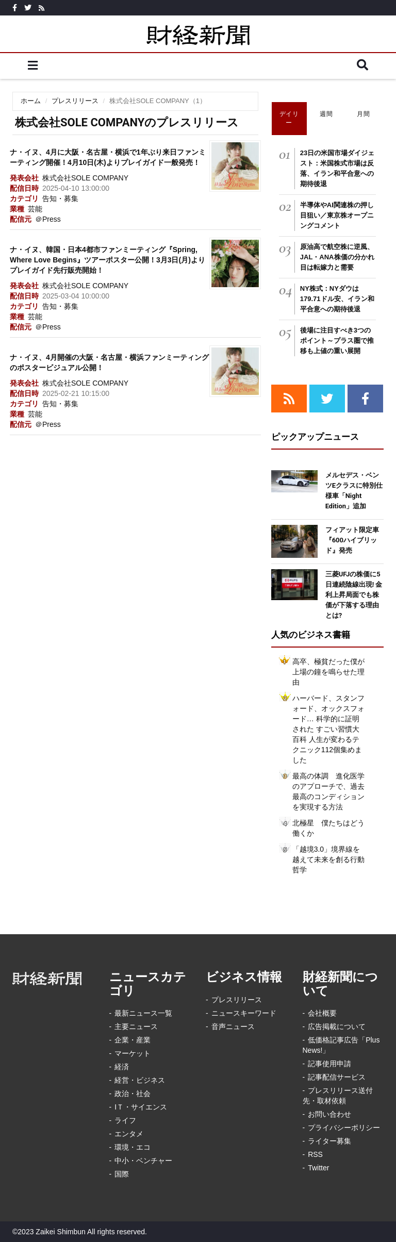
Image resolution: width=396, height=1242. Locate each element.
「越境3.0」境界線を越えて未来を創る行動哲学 (328, 859)
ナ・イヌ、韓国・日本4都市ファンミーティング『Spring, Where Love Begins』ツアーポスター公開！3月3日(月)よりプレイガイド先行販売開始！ (107, 259)
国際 (121, 1174)
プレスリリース (75, 101)
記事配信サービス (337, 1077)
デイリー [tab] (289, 118)
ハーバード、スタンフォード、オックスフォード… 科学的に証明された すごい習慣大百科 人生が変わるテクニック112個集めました (328, 729)
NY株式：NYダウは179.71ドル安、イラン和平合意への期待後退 (337, 299)
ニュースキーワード (243, 1013)
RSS (315, 1154)
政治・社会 (132, 1093)
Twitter (318, 1168)
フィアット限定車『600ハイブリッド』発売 (352, 540)
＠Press (48, 219)
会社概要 (322, 1013)
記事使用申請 (329, 1063)
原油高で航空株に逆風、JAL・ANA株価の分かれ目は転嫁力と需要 (337, 257)
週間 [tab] (326, 114)
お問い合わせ (329, 1114)
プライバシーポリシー (344, 1127)
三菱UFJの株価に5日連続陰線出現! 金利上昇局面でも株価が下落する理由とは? (354, 594)
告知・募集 (60, 198)
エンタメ (128, 1134)
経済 (121, 1067)
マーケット (132, 1053)
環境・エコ (132, 1147)
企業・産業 (132, 1040)
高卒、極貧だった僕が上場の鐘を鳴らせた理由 (328, 671)
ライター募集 (329, 1141)
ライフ (125, 1120)
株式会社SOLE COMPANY (85, 178)
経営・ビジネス (139, 1080)
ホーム (31, 101)
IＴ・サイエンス (140, 1107)
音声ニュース (233, 1026)
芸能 (35, 209)
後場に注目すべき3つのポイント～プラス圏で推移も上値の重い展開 (337, 340)
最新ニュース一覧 (143, 1013)
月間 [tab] (363, 114)
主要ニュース (136, 1026)
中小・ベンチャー (143, 1160)
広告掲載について (337, 1026)
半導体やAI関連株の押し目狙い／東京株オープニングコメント (337, 215)
